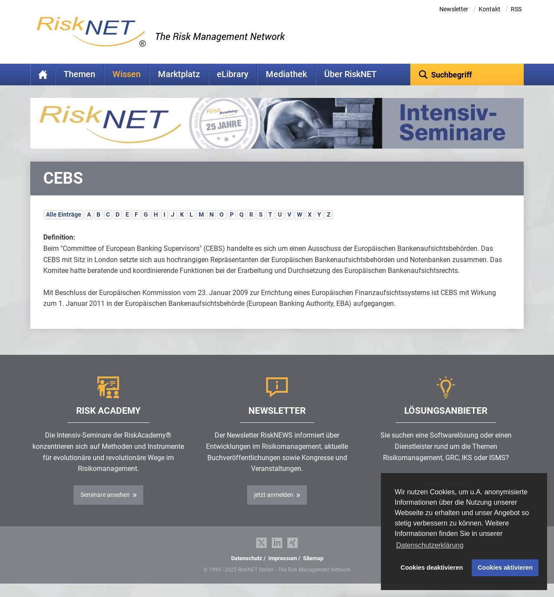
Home (42, 74)
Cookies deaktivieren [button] (432, 567)
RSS (516, 9)
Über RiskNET (350, 74)
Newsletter (453, 9)
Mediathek (286, 74)
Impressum (282, 571)
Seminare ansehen (105, 508)
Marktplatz (179, 74)
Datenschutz (246, 571)
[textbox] (467, 74)
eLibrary (232, 74)
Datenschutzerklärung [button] (430, 545)
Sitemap (313, 571)
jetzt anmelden (273, 508)
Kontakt (489, 9)
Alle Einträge (63, 227)
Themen (79, 74)
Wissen (127, 74)
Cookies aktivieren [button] (505, 567)
